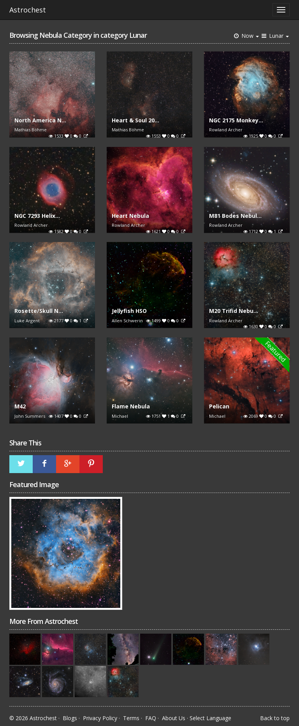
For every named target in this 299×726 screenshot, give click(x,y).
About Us (173, 718)
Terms (131, 718)
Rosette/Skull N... (38, 310)
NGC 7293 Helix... (37, 215)
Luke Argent (27, 320)
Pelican (219, 406)
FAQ (150, 718)
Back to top (275, 718)
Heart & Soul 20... (135, 120)
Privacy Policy (100, 718)
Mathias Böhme (30, 129)
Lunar (274, 35)
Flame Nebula (131, 406)
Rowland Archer (226, 129)
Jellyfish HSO (129, 310)
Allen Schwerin (127, 320)
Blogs (70, 718)
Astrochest (27, 9)
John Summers (29, 416)
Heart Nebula (130, 215)
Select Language (210, 718)
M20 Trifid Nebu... (233, 310)
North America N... (40, 120)
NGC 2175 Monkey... (236, 120)
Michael (120, 416)
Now (246, 35)
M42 (20, 406)
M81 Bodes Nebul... (235, 215)
